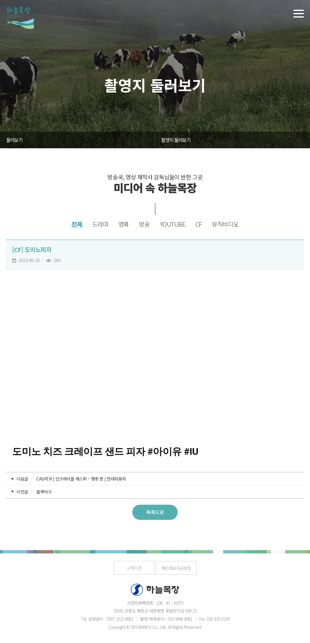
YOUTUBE (173, 224)
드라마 (100, 224)
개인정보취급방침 (176, 568)
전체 (76, 224)
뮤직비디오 (225, 224)
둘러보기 (14, 139)
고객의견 (134, 568)
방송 (144, 224)
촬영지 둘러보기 (175, 139)
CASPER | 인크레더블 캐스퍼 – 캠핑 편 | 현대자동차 (81, 479)
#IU (191, 451)
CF (199, 224)
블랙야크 (43, 492)
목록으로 (155, 512)
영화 (123, 224)
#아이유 (164, 451)
